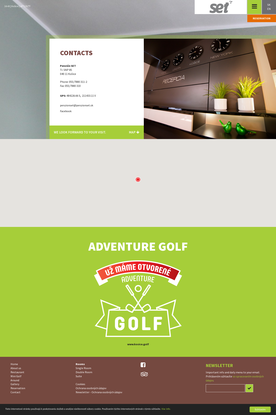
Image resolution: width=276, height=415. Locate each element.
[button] (138, 179)
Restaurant (17, 372)
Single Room (83, 368)
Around (15, 380)
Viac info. (166, 409)
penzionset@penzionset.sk (76, 105)
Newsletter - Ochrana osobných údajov (99, 392)
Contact (15, 392)
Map (134, 132)
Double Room (84, 372)
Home (14, 364)
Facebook (65, 111)
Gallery (15, 384)
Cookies (80, 384)
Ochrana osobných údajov (91, 388)
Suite (79, 376)
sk (269, 5)
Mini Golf (16, 376)
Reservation (18, 388)
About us (16, 368)
